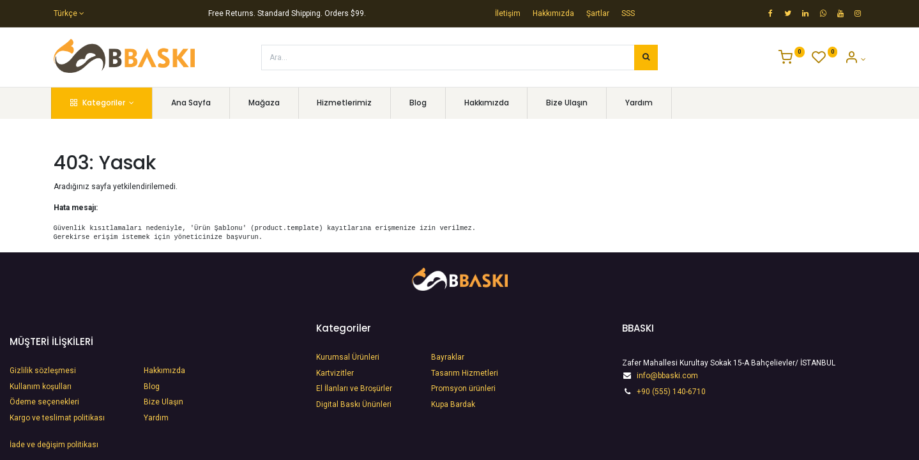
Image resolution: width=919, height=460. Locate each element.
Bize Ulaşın (163, 401)
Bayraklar (447, 357)
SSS (628, 13)
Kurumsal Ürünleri (347, 357)
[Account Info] (854, 59)
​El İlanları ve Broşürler (354, 388)
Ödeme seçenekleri (45, 401)
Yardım (156, 417)
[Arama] (646, 57)
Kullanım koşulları (41, 386)
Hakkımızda (553, 13)
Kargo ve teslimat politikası (57, 417)
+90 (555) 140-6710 (671, 391)
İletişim (507, 13)
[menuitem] (193, 103)
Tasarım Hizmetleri (464, 373)
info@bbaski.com (667, 375)
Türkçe (65, 13)
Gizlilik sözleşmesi (43, 370)
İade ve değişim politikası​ (54, 444)
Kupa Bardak (453, 404)
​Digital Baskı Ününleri (353, 404)
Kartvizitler (335, 373)
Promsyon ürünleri (463, 388)
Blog (152, 386)
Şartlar (597, 13)
